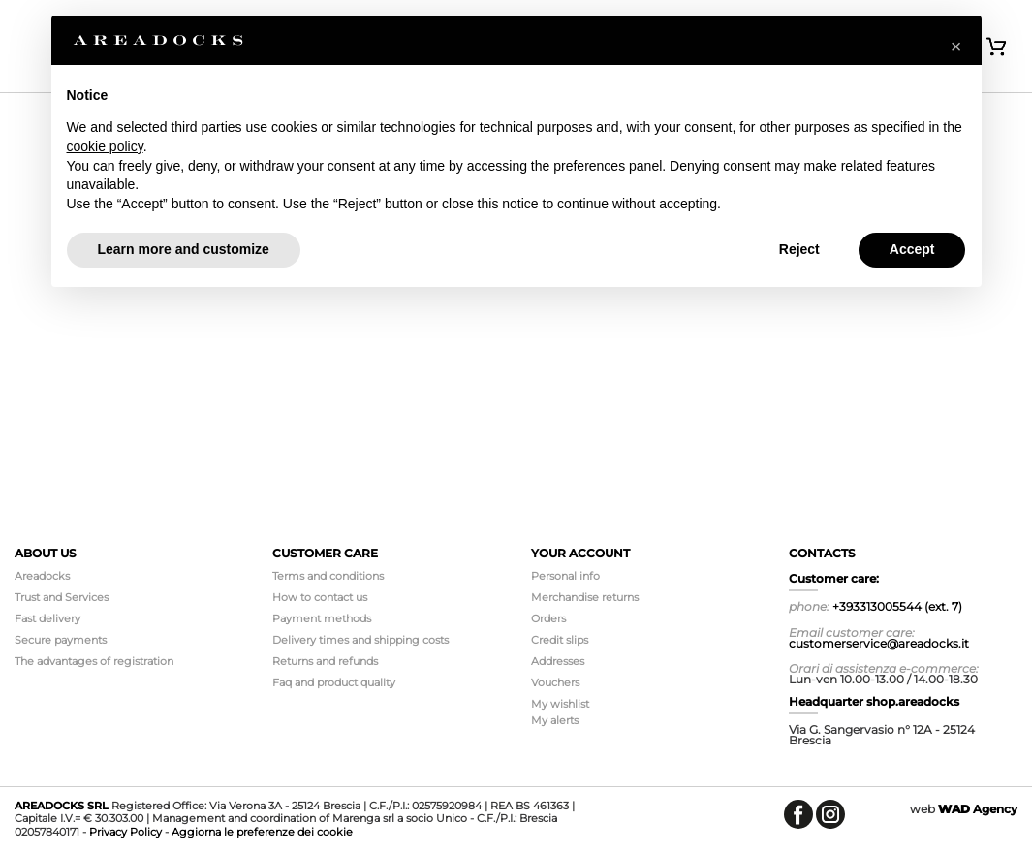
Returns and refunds (325, 661)
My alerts (555, 720)
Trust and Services (62, 597)
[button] (956, 46)
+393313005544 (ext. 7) (897, 606)
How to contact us (319, 597)
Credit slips (559, 640)
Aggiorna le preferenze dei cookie (262, 831)
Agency (977, 809)
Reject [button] (799, 249)
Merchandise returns (585, 597)
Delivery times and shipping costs (360, 640)
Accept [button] (912, 249)
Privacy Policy (125, 831)
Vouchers (555, 682)
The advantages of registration (94, 661)
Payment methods (321, 618)
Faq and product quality (333, 682)
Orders (548, 618)
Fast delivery (47, 618)
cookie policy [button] (105, 146)
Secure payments (61, 640)
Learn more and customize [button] (183, 249)
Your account (580, 553)
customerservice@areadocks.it (879, 643)
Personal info (565, 576)
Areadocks (42, 576)
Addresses (557, 661)
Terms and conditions (328, 576)
